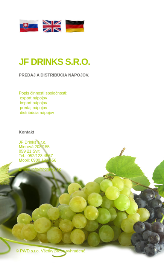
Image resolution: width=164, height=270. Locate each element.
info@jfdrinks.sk (46, 169)
